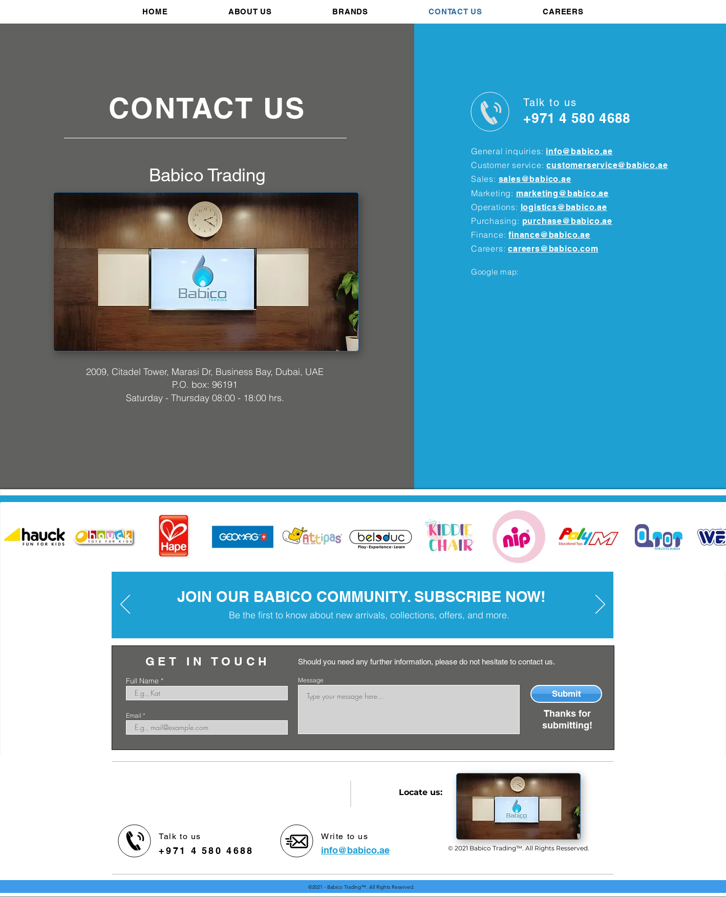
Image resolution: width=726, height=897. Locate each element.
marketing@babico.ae (562, 193)
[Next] (600, 605)
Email (133, 716)
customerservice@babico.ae (607, 165)
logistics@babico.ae (564, 207)
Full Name (142, 680)
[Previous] (125, 605)
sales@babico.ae (535, 179)
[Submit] (566, 694)
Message (311, 680)
